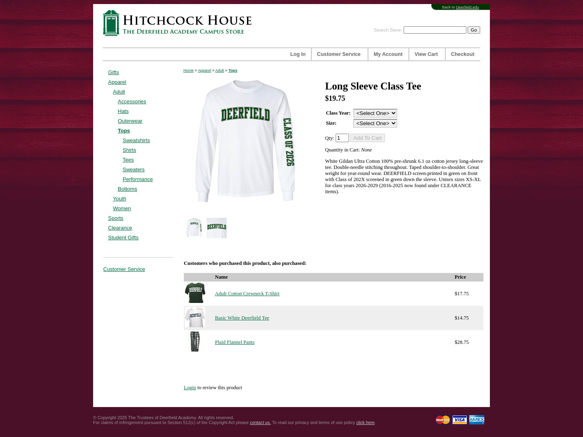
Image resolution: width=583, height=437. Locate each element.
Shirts (129, 150)
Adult (119, 92)
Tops (124, 131)
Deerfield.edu (467, 7)
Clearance (120, 228)
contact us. (260, 422)
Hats (123, 111)
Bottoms (127, 189)
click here (365, 422)
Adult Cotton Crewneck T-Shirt (247, 293)
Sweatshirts (136, 140)
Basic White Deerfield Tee (242, 318)
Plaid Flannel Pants (235, 342)
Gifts (113, 72)
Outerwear (130, 121)
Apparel (117, 82)
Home (188, 70)
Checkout (462, 54)
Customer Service (339, 54)
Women (122, 208)
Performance (138, 179)
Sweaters (134, 169)
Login (190, 387)
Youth (119, 199)
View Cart (426, 54)
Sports (115, 218)
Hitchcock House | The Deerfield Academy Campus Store (180, 23)
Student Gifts (123, 237)
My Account (388, 54)
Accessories (132, 101)
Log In (298, 54)
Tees (128, 160)
